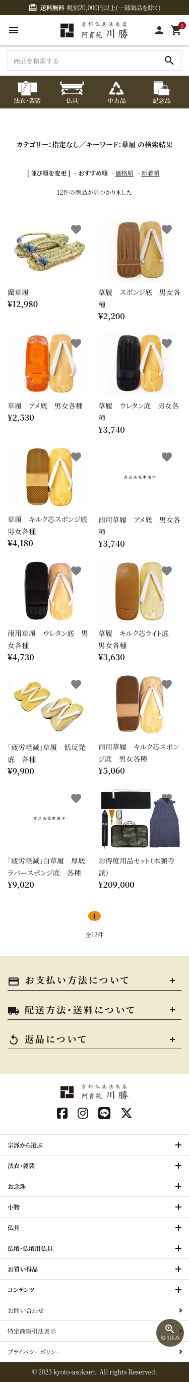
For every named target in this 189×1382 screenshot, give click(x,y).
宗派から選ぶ (25, 1144)
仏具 (14, 1227)
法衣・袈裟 (21, 1165)
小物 (14, 1206)
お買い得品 (23, 1268)
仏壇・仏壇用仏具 (30, 1248)
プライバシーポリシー (35, 1351)
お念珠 (17, 1186)
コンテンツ (21, 1289)
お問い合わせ (26, 1310)
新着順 (150, 172)
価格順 (124, 172)
